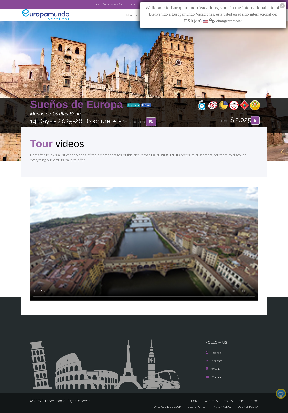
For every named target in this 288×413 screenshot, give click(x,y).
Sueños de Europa (78, 104)
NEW (125, 15)
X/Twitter (214, 368)
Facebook (214, 352)
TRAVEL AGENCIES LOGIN (162, 406)
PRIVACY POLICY (219, 406)
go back (133, 105)
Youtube (214, 376)
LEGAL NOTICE (194, 406)
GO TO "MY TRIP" (131, 4)
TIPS (242, 400)
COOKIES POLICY (247, 406)
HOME (196, 400)
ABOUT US (212, 400)
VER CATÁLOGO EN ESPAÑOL (100, 4)
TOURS (229, 400)
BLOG (254, 400)
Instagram (214, 360)
